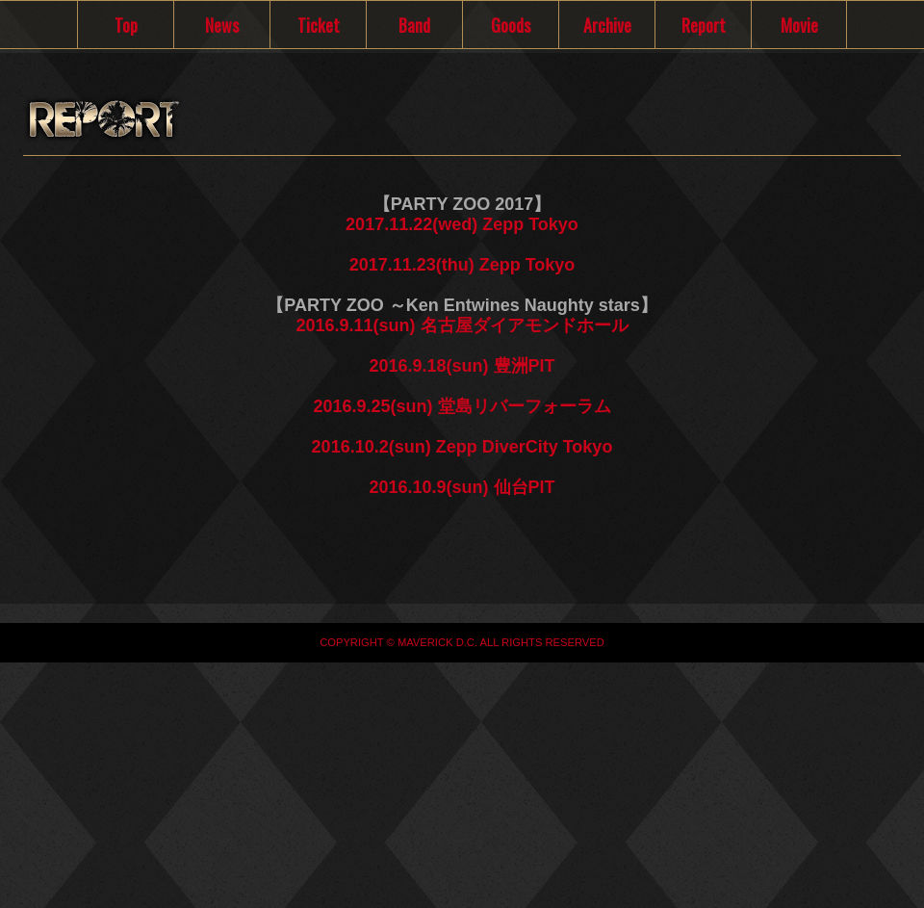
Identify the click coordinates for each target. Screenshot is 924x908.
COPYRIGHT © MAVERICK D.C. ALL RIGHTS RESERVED (462, 642)
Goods (510, 25)
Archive (607, 25)
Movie (799, 25)
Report (703, 25)
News (222, 25)
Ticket (318, 25)
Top (126, 25)
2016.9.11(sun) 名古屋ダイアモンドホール (461, 325)
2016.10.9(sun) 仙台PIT (461, 487)
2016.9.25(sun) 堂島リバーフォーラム (461, 406)
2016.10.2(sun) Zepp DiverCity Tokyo (462, 446)
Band (414, 25)
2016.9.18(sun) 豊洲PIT (461, 366)
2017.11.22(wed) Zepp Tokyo (462, 224)
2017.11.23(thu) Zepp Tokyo (462, 264)
